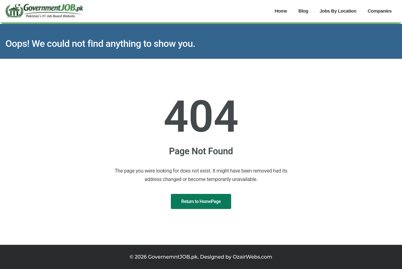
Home (280, 11)
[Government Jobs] (44, 11)
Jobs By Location (337, 11)
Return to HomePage (200, 201)
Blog (303, 11)
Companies (379, 11)
